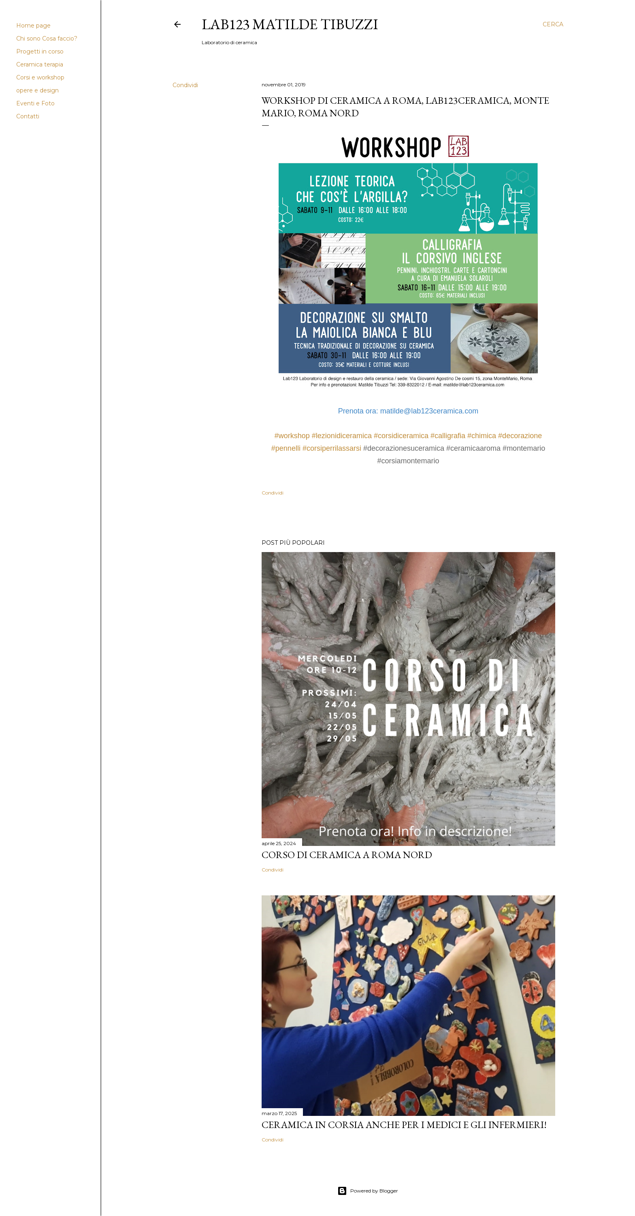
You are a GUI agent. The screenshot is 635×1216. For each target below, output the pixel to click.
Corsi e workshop (40, 77)
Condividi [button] (185, 85)
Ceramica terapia (39, 64)
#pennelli (285, 448)
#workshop (292, 436)
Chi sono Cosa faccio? (46, 38)
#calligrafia (447, 436)
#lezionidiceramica (342, 436)
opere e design (37, 90)
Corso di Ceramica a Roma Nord (347, 854)
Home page (33, 25)
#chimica (481, 436)
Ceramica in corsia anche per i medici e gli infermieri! (404, 1124)
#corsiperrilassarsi (332, 448)
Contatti (27, 116)
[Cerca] (553, 24)
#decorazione (520, 436)
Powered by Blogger (367, 1191)
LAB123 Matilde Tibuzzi (290, 24)
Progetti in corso (40, 51)
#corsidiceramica (401, 436)
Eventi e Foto (35, 103)
